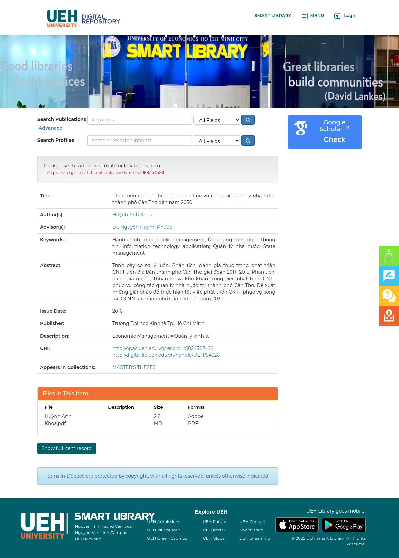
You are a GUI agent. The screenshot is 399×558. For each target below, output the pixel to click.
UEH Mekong (88, 538)
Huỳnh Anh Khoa (132, 215)
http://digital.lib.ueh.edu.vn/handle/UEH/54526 (166, 355)
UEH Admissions (163, 521)
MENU (312, 16)
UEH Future (214, 521)
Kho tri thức (251, 529)
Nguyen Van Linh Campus (101, 532)
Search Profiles (55, 140)
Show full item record (67, 448)
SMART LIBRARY (272, 15)
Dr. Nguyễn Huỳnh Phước (142, 227)
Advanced (50, 128)
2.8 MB (158, 419)
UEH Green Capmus (167, 538)
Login (345, 16)
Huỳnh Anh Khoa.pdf (58, 419)
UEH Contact (252, 521)
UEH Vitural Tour (163, 529)
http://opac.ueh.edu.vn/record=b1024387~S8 (163, 348)
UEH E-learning (254, 538)
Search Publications (61, 119)
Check (334, 139)
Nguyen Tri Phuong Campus (103, 526)
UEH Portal (214, 529)
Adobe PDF (196, 419)
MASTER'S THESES (134, 367)
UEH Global (214, 538)
